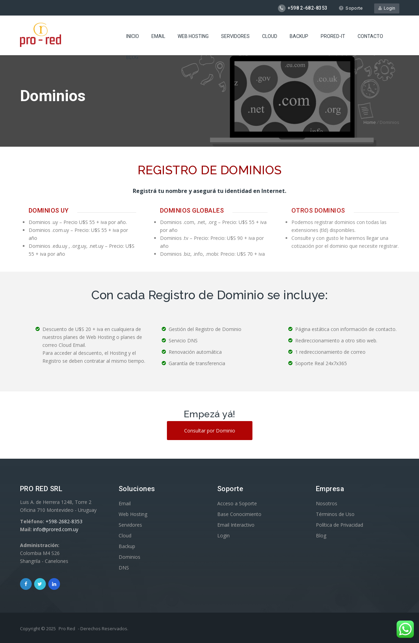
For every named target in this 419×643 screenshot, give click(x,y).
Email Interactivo (236, 525)
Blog (132, 57)
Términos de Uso (335, 514)
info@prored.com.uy (55, 529)
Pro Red (67, 628)
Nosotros (326, 503)
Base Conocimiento (239, 514)
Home (369, 122)
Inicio (132, 36)
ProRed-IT (333, 36)
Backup (299, 36)
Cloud (269, 36)
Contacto (370, 36)
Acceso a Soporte (237, 503)
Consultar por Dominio (209, 430)
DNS (124, 567)
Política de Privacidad (339, 525)
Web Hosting (193, 36)
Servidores (235, 36)
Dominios (129, 557)
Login (386, 8)
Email (158, 36)
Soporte (350, 8)
